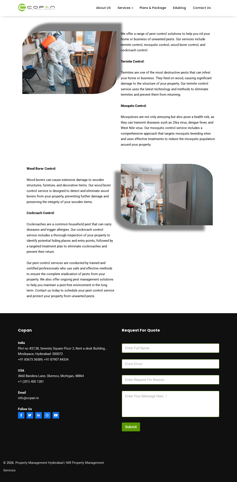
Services (124, 8)
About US (103, 8)
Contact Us (202, 8)
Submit (131, 427)
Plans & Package (153, 8)
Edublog (179, 8)
